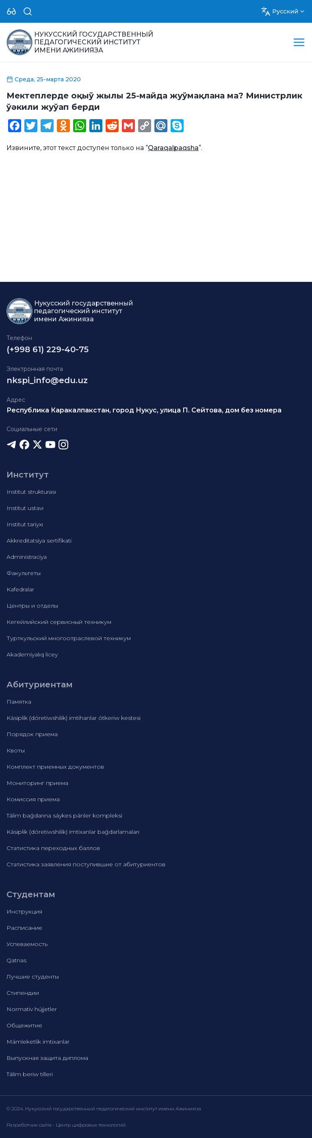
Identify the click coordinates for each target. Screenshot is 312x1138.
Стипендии (22, 992)
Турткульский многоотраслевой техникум (68, 638)
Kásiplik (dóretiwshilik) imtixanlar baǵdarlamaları (72, 831)
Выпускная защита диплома (47, 1058)
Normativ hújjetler (31, 1009)
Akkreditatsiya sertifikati (39, 540)
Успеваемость (27, 944)
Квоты (15, 750)
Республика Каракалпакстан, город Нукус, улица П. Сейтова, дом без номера (144, 410)
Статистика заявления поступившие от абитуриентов (85, 864)
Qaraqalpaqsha (173, 148)
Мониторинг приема (37, 783)
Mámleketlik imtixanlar (37, 1041)
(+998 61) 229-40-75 (47, 349)
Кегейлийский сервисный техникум (58, 622)
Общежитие (24, 1025)
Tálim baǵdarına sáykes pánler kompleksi (64, 815)
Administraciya (26, 556)
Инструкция (24, 911)
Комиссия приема (33, 799)
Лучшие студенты (32, 976)
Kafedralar (20, 589)
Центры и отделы (32, 605)
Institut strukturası (31, 491)
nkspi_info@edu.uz (47, 380)
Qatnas (16, 960)
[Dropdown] (11, 11)
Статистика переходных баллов (53, 848)
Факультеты (23, 573)
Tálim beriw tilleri (29, 1074)
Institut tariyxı (24, 524)
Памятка (18, 701)
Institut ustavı (24, 508)
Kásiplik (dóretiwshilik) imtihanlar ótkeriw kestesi (73, 718)
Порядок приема (32, 734)
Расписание (24, 927)
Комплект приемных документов (55, 766)
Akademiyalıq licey (32, 654)
